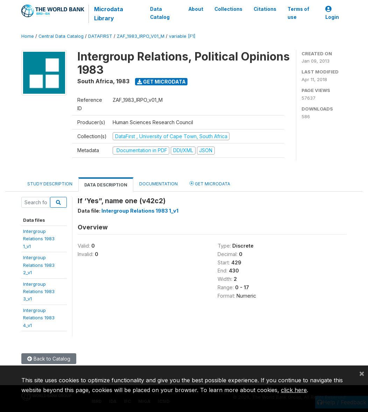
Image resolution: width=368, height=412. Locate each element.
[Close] (362, 373)
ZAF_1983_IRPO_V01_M (140, 36)
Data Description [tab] (105, 184)
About (196, 9)
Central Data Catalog (61, 36)
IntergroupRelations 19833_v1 (39, 291)
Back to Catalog (48, 359)
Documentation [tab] (158, 183)
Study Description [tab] (49, 183)
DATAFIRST (100, 36)
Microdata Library (108, 14)
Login (332, 13)
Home (27, 36)
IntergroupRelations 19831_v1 (39, 238)
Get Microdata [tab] (210, 183)
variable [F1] (182, 36)
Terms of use (298, 13)
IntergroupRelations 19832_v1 (39, 265)
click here (294, 389)
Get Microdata (161, 82)
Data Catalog (160, 13)
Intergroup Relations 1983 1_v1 (139, 211)
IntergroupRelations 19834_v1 (39, 317)
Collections (228, 9)
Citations (265, 9)
